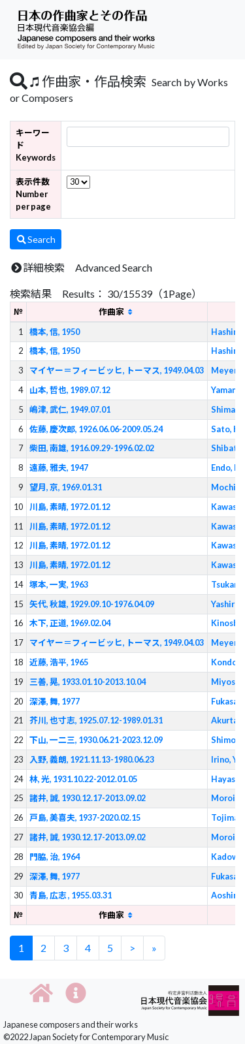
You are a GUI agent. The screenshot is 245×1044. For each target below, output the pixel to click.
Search (36, 239)
